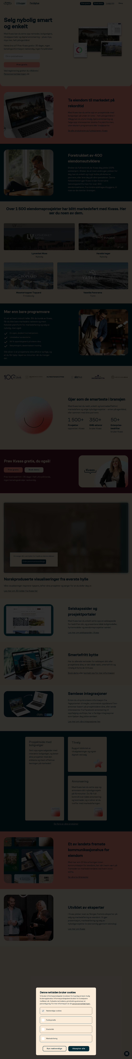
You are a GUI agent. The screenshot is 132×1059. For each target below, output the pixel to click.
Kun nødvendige (54, 1049)
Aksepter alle (78, 1049)
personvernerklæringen (81, 1004)
